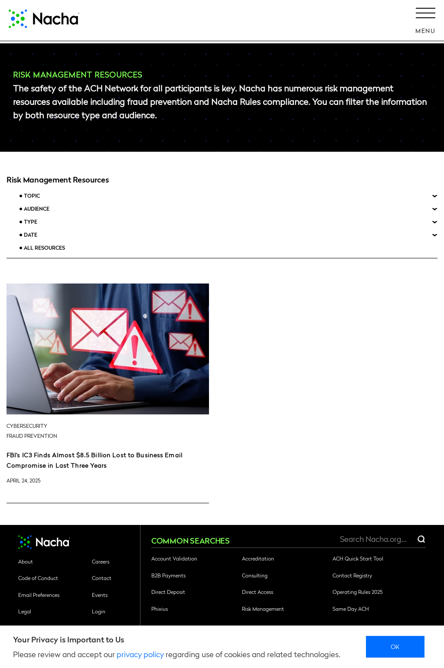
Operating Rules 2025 (357, 591)
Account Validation (174, 558)
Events (100, 594)
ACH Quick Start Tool (358, 558)
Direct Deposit (168, 591)
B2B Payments (168, 575)
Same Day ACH (351, 608)
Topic (32, 195)
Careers (100, 561)
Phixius (159, 608)
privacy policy (140, 654)
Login (98, 611)
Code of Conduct (38, 577)
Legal (24, 611)
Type (30, 221)
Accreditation (258, 558)
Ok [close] (395, 646)
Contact (101, 577)
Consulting (255, 575)
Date (30, 234)
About (25, 561)
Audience (36, 208)
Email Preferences (38, 594)
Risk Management (263, 608)
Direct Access (257, 591)
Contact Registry (352, 575)
